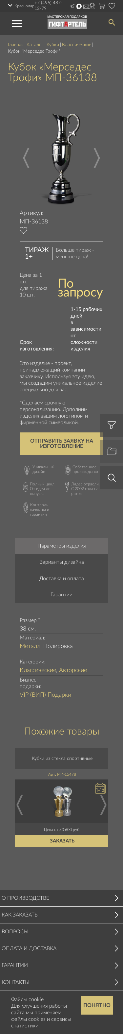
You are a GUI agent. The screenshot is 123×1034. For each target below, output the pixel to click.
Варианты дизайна (61, 562)
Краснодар (24, 6)
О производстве (25, 898)
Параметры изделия (61, 546)
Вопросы (15, 931)
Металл (30, 646)
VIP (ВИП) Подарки (45, 695)
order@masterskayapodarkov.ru (86, 7)
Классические (76, 44)
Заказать (62, 840)
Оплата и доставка (29, 948)
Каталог (35, 44)
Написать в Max (79, 6)
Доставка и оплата (61, 578)
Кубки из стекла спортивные (62, 758)
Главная (16, 44)
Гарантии (61, 594)
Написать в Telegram (72, 6)
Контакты (16, 982)
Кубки (53, 44)
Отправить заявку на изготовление (61, 443)
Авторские (73, 670)
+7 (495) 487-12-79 (48, 6)
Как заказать (20, 915)
